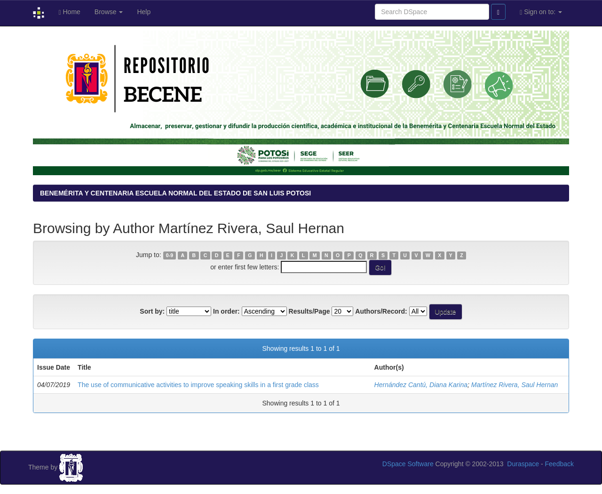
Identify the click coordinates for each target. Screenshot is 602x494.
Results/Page (309, 311)
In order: (226, 311)
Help (143, 12)
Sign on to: (541, 12)
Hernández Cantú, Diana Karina (420, 385)
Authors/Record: (381, 311)
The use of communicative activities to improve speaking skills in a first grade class (198, 385)
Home (69, 12)
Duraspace (523, 464)
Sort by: (152, 311)
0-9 (169, 255)
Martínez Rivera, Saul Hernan (514, 385)
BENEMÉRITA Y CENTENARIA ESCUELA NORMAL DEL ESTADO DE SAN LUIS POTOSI (175, 193)
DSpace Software (408, 464)
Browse (109, 12)
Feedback (559, 464)
